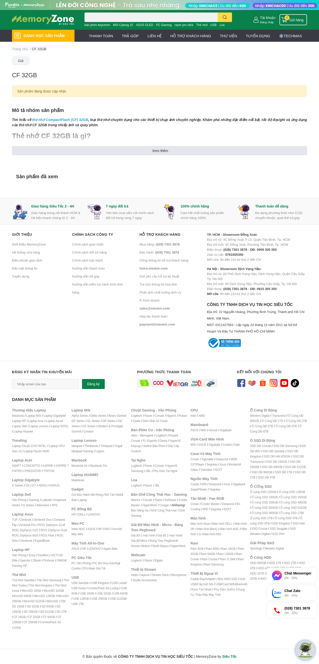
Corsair (159, 416)
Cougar (164, 505)
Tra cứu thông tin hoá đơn (158, 284)
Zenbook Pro (27, 525)
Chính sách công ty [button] (92, 234)
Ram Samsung (214, 564)
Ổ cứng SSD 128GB (292, 492)
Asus (223, 464)
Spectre (25, 560)
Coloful (227, 444)
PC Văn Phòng (81, 563)
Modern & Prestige (110, 426)
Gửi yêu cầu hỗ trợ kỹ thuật (159, 276)
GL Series (93, 421)
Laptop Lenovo (38, 426)
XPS (55, 505)
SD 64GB (48, 606)
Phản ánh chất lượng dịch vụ (160, 292)
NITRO (18, 471)
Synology (256, 548)
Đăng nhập (267, 22)
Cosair (194, 459)
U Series (17, 485)
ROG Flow (47, 535)
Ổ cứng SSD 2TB (261, 518)
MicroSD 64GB (22, 596)
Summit (76, 431)
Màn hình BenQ (207, 529)
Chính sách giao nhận (88, 244)
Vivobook (26, 540)
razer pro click (183, 25)
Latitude (47, 500)
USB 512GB (118, 598)
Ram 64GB (207, 554)
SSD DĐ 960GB (262, 472)
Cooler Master (210, 504)
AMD (201, 416)
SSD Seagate (279, 528)
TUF (15, 520)
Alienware (42, 505)
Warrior (135, 500)
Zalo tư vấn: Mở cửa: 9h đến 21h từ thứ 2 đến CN (242, 255)
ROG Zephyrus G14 (51, 525)
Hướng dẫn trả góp (86, 276)
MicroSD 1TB (55, 601)
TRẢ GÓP (130, 36)
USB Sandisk (80, 583)
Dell (145, 421)
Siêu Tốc (229, 656)
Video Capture (140, 575)
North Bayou (160, 546)
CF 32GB (34, 617)
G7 (34, 485)
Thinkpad (106, 446)
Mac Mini (77, 534)
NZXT (218, 470)
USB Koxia (79, 588)
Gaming (34, 500)
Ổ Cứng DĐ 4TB (286, 426)
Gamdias (206, 470)
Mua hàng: (160, 244)
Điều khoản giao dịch (27, 260)
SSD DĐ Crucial (260, 446)
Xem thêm (160, 150)
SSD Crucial (259, 528)
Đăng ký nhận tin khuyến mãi (42, 372)
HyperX (171, 416)
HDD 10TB (257, 573)
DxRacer (170, 500)
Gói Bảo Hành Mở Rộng (87, 494)
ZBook (36, 560)
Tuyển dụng (20, 276)
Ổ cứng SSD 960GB (265, 513)
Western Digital (260, 416)
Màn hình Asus (200, 524)
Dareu (164, 440)
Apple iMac (110, 548)
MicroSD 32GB (53, 590)
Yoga (118, 446)
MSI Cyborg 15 (123, 25)
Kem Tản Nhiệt (202, 589)
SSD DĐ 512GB (295, 467)
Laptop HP (19, 421)
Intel (193, 416)
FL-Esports (150, 440)
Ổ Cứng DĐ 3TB (262, 426)
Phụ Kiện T (160, 471)
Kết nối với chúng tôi (259, 372)
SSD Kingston (281, 523)
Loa (222, 25)
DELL (81, 514)
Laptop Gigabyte (54, 416)
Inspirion (59, 500)
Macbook (18, 416)
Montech (234, 464)
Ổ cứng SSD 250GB (293, 497)
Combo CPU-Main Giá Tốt (89, 568)
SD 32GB (33, 606)
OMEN (61, 560)
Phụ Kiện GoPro (224, 589)
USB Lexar (119, 583)
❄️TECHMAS (290, 36)
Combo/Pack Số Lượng (103, 588)
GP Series (109, 421)
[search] (225, 17)
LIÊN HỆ (155, 36)
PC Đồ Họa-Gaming (106, 563)
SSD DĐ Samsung (285, 446)
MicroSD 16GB (31, 590)
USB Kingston (100, 583)
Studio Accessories (144, 580)
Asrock (116, 529)
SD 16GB (18, 606)
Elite (15, 560)
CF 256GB (30, 622)
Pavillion (43, 555)
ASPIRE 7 (62, 466)
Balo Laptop (79, 500)
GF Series (78, 421)
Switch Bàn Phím (154, 446)
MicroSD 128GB (44, 596)
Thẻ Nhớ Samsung (49, 580)
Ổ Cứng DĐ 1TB (272, 421)
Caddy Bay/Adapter (203, 579)
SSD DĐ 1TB (283, 472)
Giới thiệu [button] (22, 234)
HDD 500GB (258, 563)
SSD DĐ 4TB (266, 477)
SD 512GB (47, 612)
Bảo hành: (159, 252)
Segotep (211, 464)
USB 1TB (78, 604)
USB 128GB (81, 598)
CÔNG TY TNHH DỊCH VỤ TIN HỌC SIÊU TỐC (257, 318)
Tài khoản (268, 18)
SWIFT (16, 466)
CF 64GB (49, 617)
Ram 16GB (228, 548)
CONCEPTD (32, 466)
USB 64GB (120, 593)
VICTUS (56, 555)
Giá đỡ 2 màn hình (170, 535)
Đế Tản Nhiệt (113, 494)
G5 (28, 485)
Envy (32, 555)
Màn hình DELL (222, 524)
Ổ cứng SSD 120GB (263, 492)
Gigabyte (226, 430)
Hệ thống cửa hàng (26, 252)
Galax (194, 470)
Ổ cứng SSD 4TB (286, 518)
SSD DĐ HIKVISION (277, 456)
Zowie (136, 421)
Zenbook (26, 520)
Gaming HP (19, 566)
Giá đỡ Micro (139, 540)
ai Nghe (173, 471)
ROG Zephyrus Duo (53, 530)
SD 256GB (31, 612)
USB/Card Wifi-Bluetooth (231, 584)
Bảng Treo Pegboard (163, 540)
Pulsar (182, 416)
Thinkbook (91, 446)
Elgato (159, 560)
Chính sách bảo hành (87, 260)
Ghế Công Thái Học (164, 510)
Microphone (178, 575)
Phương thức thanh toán (164, 372)
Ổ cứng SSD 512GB (293, 508)
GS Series (89, 426)
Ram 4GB (196, 548)
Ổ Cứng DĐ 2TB (296, 421)
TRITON (49, 471)
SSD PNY (278, 534)
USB (213, 25)
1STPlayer (197, 464)
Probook (49, 560)
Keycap (136, 446)
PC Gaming (164, 25)
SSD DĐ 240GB (276, 462)
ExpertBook (42, 540)
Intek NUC (78, 529)
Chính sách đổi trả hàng (89, 252)
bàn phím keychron (97, 25)
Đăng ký (93, 384)
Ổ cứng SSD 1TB (291, 513)
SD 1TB (61, 612)
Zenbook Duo (43, 520)
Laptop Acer (36, 421)
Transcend (279, 416)
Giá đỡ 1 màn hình (143, 535)
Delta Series (98, 416)
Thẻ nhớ (202, 25)
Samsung (137, 471)
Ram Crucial (209, 559)
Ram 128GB (225, 554)
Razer (148, 416)
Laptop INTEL (60, 426)
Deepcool (222, 459)
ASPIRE (47, 466)
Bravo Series (116, 416)
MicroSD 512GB (34, 601)
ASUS (91, 529)
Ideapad (77, 446)
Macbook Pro (98, 466)
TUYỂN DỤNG (258, 36)
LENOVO (94, 514)
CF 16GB (20, 617)
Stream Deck (160, 575)
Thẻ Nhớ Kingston (40, 585)
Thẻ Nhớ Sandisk (23, 580)
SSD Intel (298, 523)
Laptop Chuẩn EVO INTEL (29, 446)
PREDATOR (33, 471)
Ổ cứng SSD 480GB (293, 502)
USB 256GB (99, 598)
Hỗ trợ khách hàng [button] (160, 234)
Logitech (136, 416)
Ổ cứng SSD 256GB (265, 502)
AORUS (54, 485)
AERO (42, 485)
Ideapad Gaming (82, 451)
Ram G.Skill (227, 559)
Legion (100, 451)
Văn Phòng (19, 500)
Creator (89, 431)
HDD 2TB (290, 563)
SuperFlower (198, 489)
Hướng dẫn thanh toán (88, 268)
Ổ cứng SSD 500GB (265, 508)
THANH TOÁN (101, 36)
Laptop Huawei (23, 431)
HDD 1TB (275, 563)
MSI (107, 529)
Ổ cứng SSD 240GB (265, 497)
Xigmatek (207, 459)
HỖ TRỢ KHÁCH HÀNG (190, 36)
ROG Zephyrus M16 (25, 535)
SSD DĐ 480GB (272, 467)
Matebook (78, 480)
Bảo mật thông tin (24, 268)
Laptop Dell (19, 426)
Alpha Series (80, 416)
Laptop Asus (54, 421)
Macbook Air (80, 466)
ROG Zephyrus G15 (25, 530)
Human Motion (140, 546)
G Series (28, 505)
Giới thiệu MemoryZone (29, 244)
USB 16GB (87, 593)
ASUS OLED (144, 25)
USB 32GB (103, 593)
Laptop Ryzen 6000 (36, 451)
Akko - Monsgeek (142, 435)
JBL (148, 471)
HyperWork (149, 505)
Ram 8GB (212, 548)
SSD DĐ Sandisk (273, 451)
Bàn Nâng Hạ (139, 510)
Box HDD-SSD (227, 579)
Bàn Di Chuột (159, 421)
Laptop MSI (33, 416)
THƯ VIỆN (228, 36)
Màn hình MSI (212, 534)
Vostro (16, 505)
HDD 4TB (264, 568)
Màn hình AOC (229, 529)
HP (74, 514)
